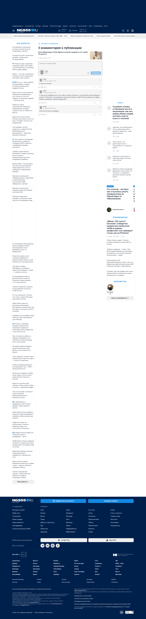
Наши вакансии (17, 522)
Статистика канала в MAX (21, 529)
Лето (67, 519)
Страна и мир (115, 516)
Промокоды (98, 26)
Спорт (113, 510)
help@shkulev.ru (25, 605)
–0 (100, 87)
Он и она (91, 510)
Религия (91, 529)
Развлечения (93, 525)
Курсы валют (82, 26)
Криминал (69, 513)
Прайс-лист (16, 513)
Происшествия (93, 519)
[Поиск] (123, 30)
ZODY (90, 26)
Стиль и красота (116, 513)
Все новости (23, 43)
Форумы (45, 26)
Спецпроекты (115, 525)
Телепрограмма (55, 26)
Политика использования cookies (83, 598)
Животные (44, 529)
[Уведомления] (127, 30)
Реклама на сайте (18, 510)
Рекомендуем (120, 217)
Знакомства (29, 26)
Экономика (115, 522)
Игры (106, 26)
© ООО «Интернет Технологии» (44, 612)
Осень (90, 513)
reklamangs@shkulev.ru (80, 590)
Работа (90, 522)
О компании (16, 516)
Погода (38, 26)
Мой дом (69, 522)
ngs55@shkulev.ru (34, 602)
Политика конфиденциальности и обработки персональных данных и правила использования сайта (102, 604)
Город (43, 519)
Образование (70, 532)
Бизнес (43, 513)
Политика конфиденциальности (115, 606)
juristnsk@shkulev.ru (57, 603)
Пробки (73, 30)
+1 (94, 87)
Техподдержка (17, 525)
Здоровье (44, 532)
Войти (46, 73)
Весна (43, 516)
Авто (42, 510)
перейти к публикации (48, 44)
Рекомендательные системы (82, 601)
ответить (42, 87)
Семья (90, 532)
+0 (94, 103)
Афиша (65, 26)
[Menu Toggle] (13, 30)
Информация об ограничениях (82, 596)
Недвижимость (17, 26)
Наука (68, 525)
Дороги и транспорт (47, 522)
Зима (68, 510)
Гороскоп (72, 26)
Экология (114, 519)
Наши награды (17, 519)
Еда (42, 525)
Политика (91, 516)
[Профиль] (132, 30)
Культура (69, 516)
